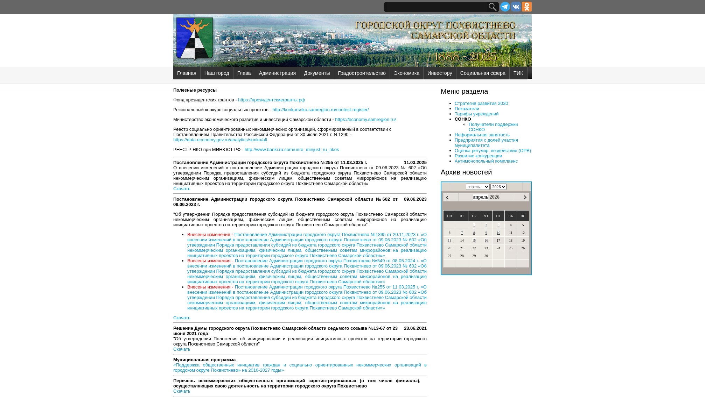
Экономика (406, 73)
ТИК (518, 73)
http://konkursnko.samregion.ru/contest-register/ (320, 109)
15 (474, 240)
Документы (317, 73)
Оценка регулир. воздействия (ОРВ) (493, 150)
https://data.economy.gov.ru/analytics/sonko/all (220, 139)
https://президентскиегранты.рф (271, 99)
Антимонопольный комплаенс (486, 161)
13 (449, 240)
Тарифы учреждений (477, 113)
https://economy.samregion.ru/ (365, 119)
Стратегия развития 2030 (481, 103)
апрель (480, 197)
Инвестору (439, 73)
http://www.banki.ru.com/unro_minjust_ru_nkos (292, 149)
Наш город (216, 73)
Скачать (181, 188)
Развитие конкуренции (478, 155)
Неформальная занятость (482, 134)
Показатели (467, 108)
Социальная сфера (482, 73)
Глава (244, 73)
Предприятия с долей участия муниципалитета (486, 142)
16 (486, 240)
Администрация (277, 73)
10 (498, 233)
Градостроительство (362, 73)
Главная (186, 73)
